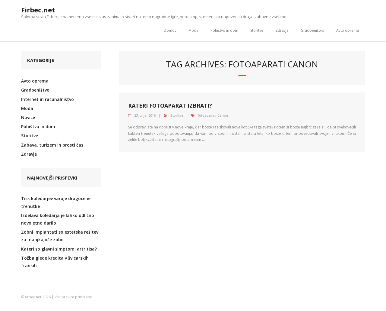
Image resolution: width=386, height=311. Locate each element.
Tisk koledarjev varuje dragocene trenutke (55, 202)
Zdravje (282, 30)
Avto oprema (347, 30)
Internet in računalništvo (47, 99)
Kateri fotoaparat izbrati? (170, 105)
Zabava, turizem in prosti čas (52, 145)
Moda (193, 30)
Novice (28, 117)
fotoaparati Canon (213, 115)
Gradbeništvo (312, 30)
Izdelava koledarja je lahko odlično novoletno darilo (57, 219)
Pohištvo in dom (224, 30)
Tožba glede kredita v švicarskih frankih (55, 261)
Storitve (256, 30)
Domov (170, 30)
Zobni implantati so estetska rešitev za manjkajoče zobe (59, 235)
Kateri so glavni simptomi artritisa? (59, 249)
